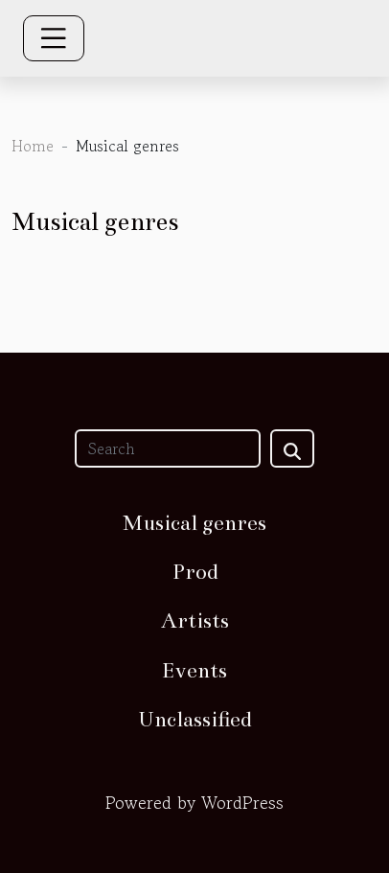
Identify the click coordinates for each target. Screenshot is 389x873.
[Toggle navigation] (53, 38)
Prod (194, 572)
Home (32, 145)
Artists (195, 620)
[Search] (168, 448)
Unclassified (194, 719)
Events (194, 670)
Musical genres (194, 523)
